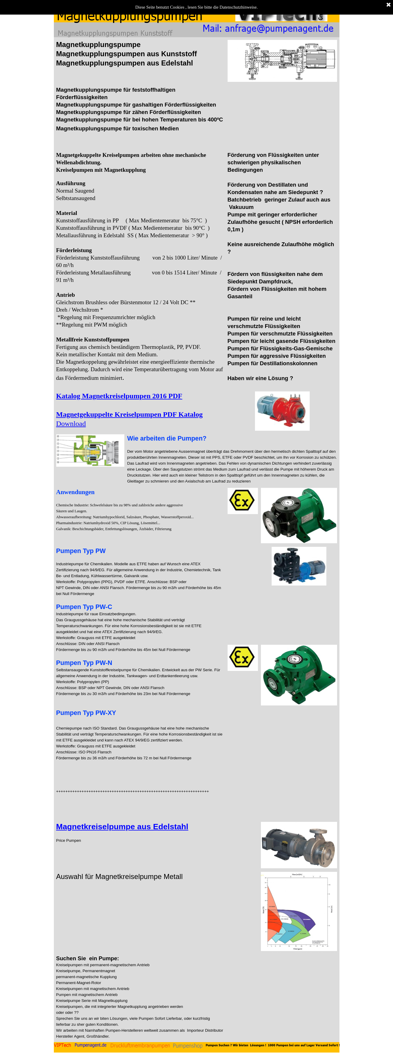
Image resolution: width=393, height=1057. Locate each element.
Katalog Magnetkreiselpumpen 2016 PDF (119, 396)
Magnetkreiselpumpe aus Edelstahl (122, 826)
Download (71, 423)
